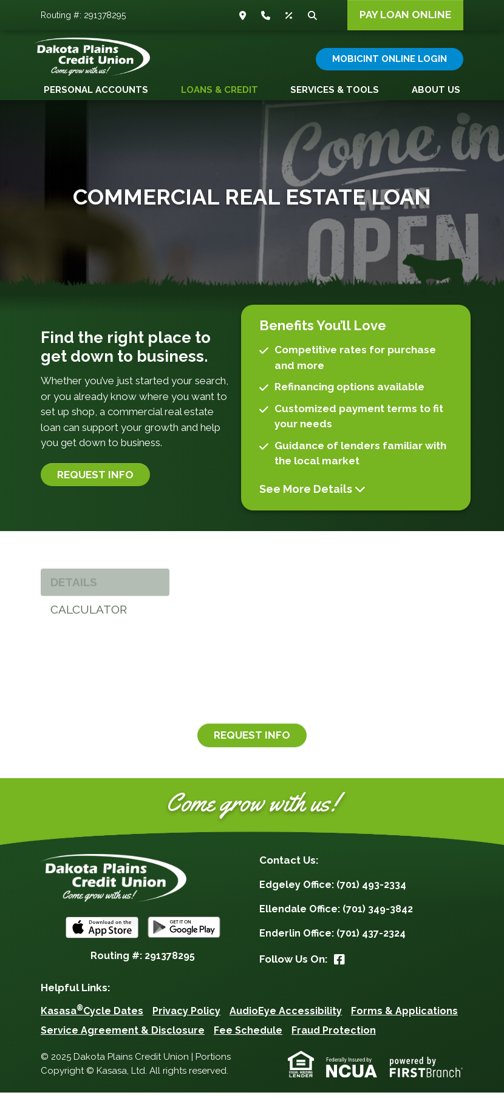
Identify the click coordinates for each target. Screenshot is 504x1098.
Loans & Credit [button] (219, 89)
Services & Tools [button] (334, 89)
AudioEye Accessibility (286, 1016)
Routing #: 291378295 (83, 15)
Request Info (95, 479)
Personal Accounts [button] (96, 89)
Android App (184, 933)
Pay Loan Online (405, 14)
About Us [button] (436, 89)
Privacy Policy (186, 1016)
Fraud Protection (333, 1036)
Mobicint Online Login (389, 58)
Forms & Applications (404, 1016)
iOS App (102, 933)
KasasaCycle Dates (92, 1016)
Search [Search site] (314, 15)
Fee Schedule (248, 1036)
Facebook (339, 964)
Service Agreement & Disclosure (123, 1036)
